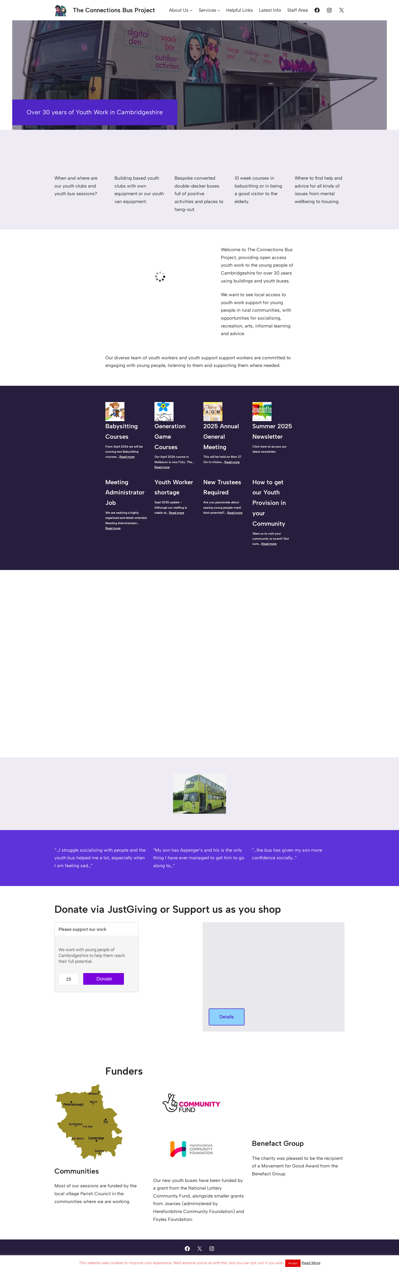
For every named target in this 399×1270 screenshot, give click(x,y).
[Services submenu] (218, 10)
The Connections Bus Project (114, 10)
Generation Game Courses (170, 436)
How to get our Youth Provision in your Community (269, 502)
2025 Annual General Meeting (221, 436)
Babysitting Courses (121, 431)
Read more (127, 457)
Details (226, 1017)
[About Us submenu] (191, 10)
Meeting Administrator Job (125, 492)
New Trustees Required (222, 487)
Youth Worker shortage (173, 487)
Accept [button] (292, 1263)
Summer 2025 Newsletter (272, 431)
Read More (311, 1263)
